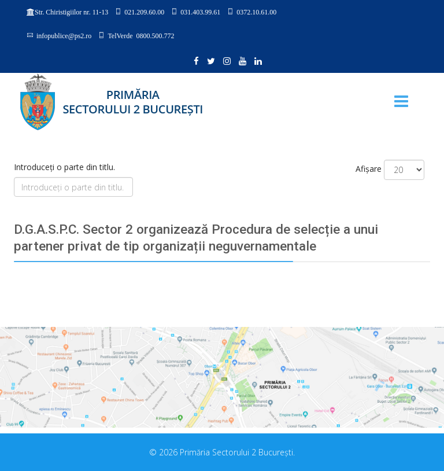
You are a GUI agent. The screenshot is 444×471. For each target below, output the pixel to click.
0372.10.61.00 (256, 11)
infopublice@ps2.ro (63, 35)
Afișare (369, 168)
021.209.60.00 (144, 11)
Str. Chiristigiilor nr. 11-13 (71, 12)
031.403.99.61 (200, 11)
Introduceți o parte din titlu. (65, 166)
